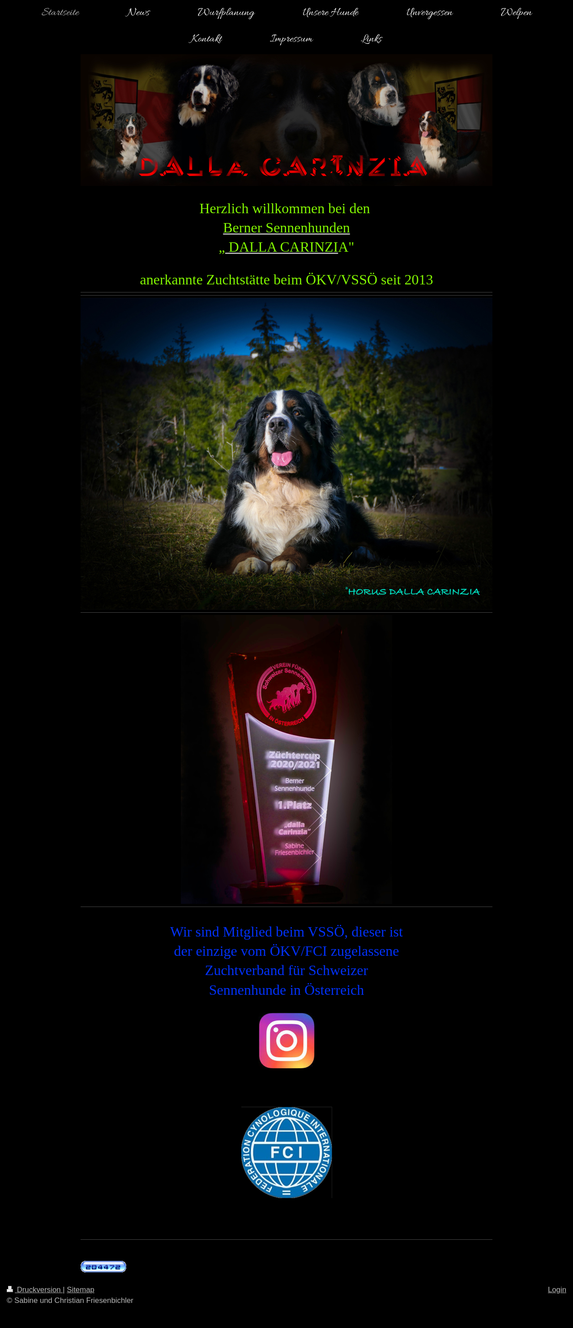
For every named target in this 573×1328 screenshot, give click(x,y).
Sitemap (80, 1289)
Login (557, 1289)
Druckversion (35, 1289)
